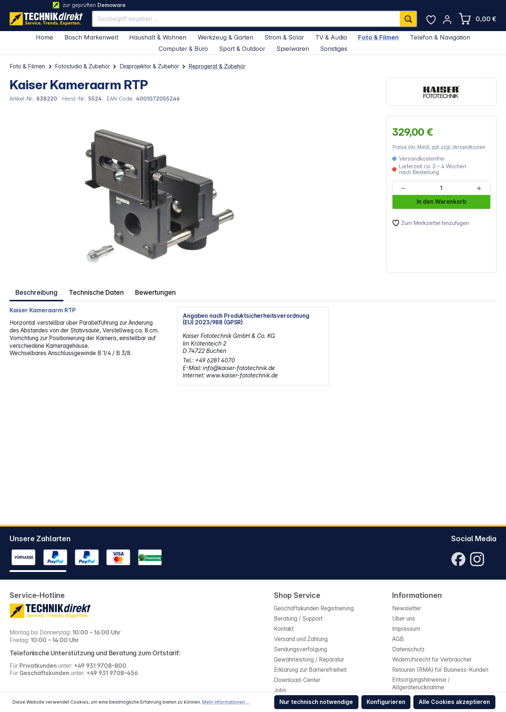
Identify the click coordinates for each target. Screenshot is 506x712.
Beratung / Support (298, 618)
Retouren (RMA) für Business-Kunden (440, 669)
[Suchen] (408, 19)
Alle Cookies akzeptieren (454, 701)
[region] (139, 194)
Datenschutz (408, 649)
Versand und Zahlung (301, 639)
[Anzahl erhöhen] (479, 188)
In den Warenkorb (441, 201)
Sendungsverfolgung (300, 649)
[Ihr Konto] (447, 19)
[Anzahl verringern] (403, 188)
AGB (398, 639)
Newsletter (406, 608)
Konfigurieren (386, 701)
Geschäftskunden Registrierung (314, 608)
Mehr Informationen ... (225, 702)
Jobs (280, 690)
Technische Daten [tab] (94, 291)
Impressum (406, 628)
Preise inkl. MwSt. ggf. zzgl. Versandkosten (438, 147)
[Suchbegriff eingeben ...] (246, 19)
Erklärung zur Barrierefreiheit (310, 669)
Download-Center (297, 680)
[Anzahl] (441, 188)
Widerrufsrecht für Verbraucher (432, 659)
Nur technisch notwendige (316, 701)
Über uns (403, 618)
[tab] (36, 291)
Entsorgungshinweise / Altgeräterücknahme (421, 683)
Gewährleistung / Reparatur (309, 659)
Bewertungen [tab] (153, 291)
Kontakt (284, 628)
